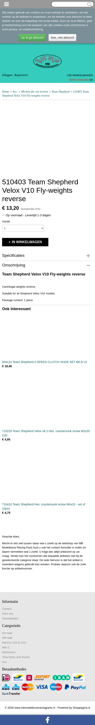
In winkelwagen (27, 242)
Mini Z (5, 647)
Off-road (7, 637)
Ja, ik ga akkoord (32, 37)
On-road (7, 633)
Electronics (9, 652)
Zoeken (89, 4)
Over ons (7, 613)
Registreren (21, 75)
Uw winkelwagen (80, 75)
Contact (7, 608)
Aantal (6, 221)
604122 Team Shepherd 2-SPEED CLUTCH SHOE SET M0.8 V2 (44, 362)
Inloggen (7, 75)
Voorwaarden (10, 618)
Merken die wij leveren (34, 91)
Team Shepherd (60, 91)
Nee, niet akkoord (62, 37)
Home (5, 91)
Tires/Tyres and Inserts (16, 657)
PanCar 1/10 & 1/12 (14, 642)
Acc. (15, 91)
